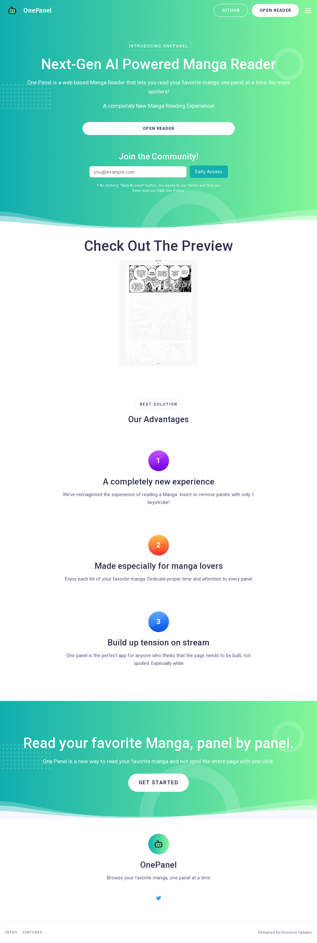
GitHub (231, 10)
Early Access (208, 171)
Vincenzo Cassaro (296, 932)
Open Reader (275, 10)
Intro (11, 932)
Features (32, 932)
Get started (159, 782)
